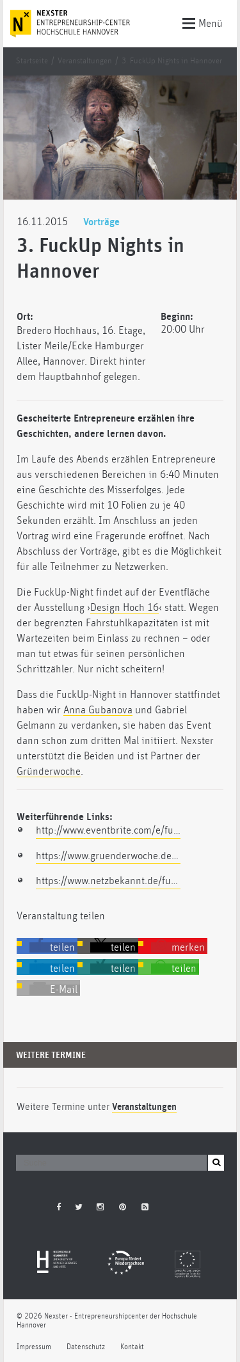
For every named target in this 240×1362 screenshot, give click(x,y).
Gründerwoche (49, 771)
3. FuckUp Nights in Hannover (172, 61)
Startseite (32, 61)
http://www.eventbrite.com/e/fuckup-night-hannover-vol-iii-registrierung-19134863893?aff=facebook (108, 830)
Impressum (34, 1346)
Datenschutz (86, 1346)
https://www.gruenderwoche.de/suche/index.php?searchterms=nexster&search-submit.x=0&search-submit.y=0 (108, 856)
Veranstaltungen (85, 61)
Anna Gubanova (97, 710)
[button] (53, 947)
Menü (202, 22)
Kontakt (132, 1346)
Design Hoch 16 (124, 608)
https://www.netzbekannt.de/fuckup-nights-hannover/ (108, 881)
